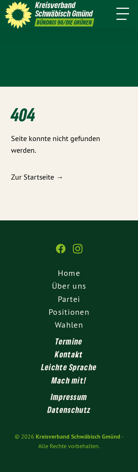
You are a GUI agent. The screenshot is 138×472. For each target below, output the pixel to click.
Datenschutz (69, 409)
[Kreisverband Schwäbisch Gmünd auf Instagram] (77, 252)
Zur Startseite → (37, 176)
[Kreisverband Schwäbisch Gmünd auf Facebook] (60, 252)
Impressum (69, 397)
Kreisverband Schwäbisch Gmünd (78, 436)
